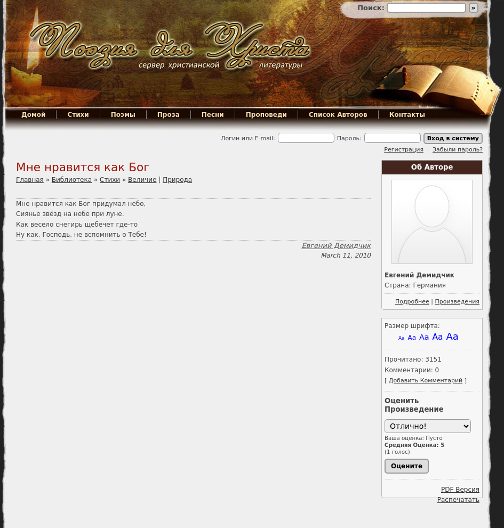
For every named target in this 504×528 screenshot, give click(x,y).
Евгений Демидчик (336, 246)
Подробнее (412, 301)
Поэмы (123, 114)
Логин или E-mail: (248, 138)
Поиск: (372, 8)
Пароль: (349, 138)
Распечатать (458, 499)
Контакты (407, 114)
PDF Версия (460, 489)
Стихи (78, 114)
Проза (168, 114)
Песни (213, 114)
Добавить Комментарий (425, 380)
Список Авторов (338, 114)
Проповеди (266, 114)
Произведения (457, 301)
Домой (33, 114)
